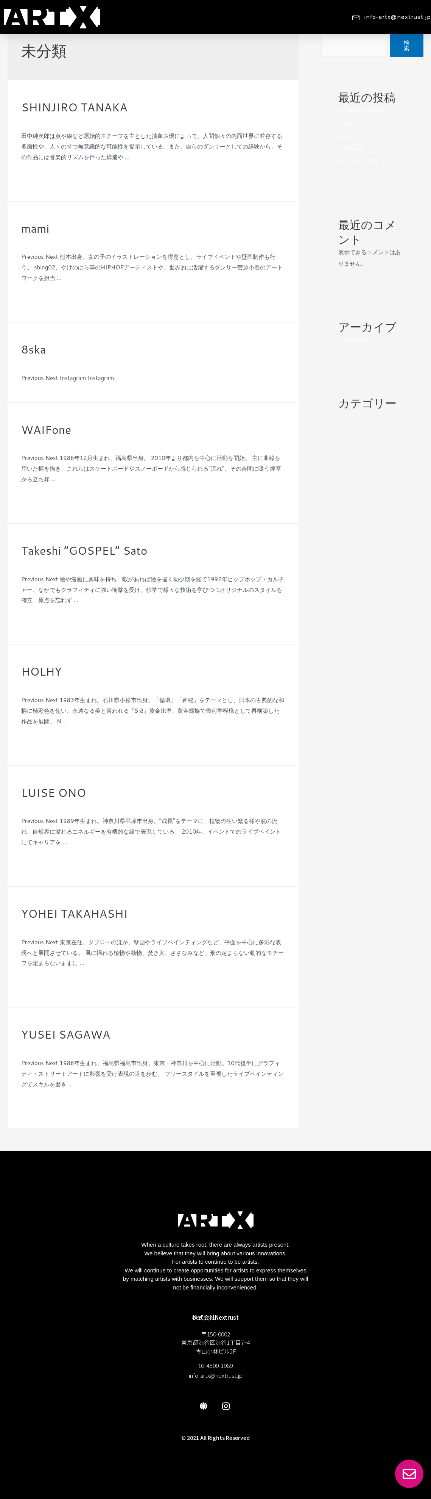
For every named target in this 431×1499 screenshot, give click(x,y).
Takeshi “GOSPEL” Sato (84, 550)
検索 (406, 45)
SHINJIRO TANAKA (74, 107)
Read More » (37, 177)
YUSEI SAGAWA (65, 1034)
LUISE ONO (53, 792)
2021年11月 (354, 340)
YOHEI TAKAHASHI (74, 913)
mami (35, 228)
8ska (33, 349)
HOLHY (41, 671)
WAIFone (46, 429)
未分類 (29, 121)
